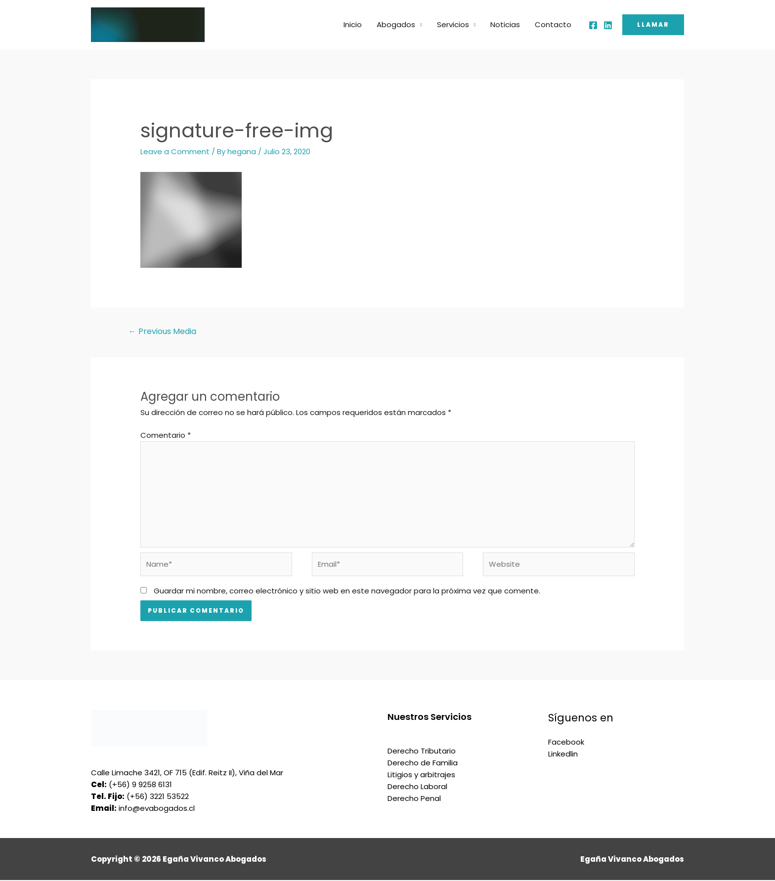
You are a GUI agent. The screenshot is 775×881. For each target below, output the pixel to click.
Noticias (505, 24)
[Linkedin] (607, 25)
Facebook (566, 743)
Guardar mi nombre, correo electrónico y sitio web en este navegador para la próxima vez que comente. (347, 592)
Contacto (553, 24)
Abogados (396, 24)
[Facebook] (593, 25)
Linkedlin (563, 755)
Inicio (353, 24)
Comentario (165, 435)
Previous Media (162, 331)
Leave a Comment (175, 151)
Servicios (453, 24)
